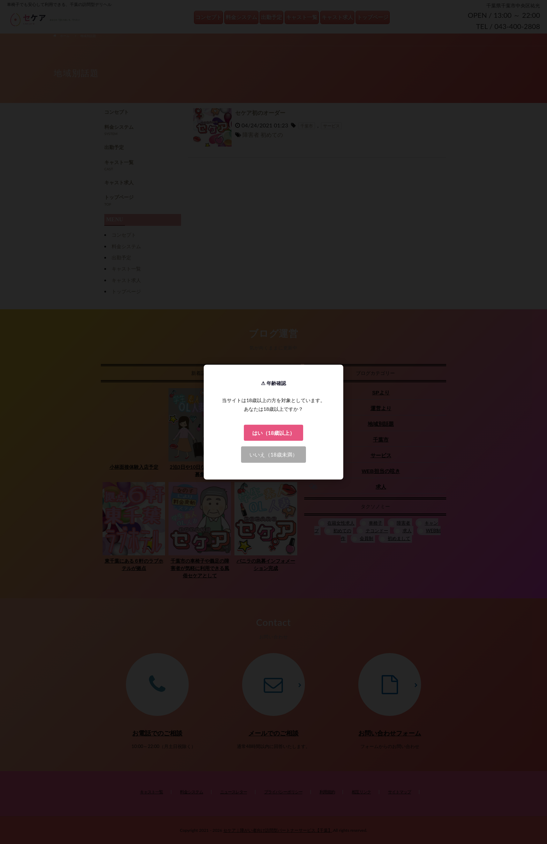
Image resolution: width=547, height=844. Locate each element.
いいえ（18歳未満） (273, 454)
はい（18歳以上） (273, 432)
